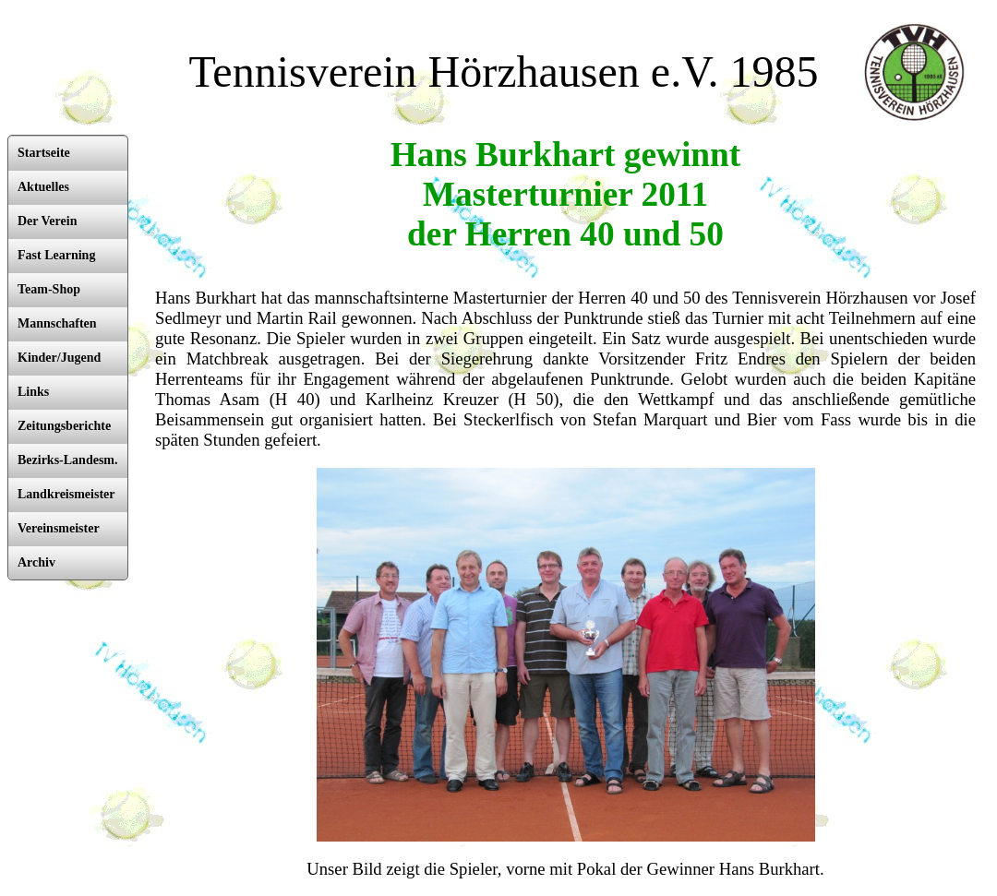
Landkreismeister (66, 494)
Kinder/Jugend (59, 357)
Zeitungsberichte (64, 426)
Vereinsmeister (59, 528)
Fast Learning (56, 255)
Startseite (44, 153)
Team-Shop (49, 289)
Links (33, 392)
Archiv (36, 562)
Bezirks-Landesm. (68, 460)
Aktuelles (43, 187)
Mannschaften (57, 323)
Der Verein (47, 221)
